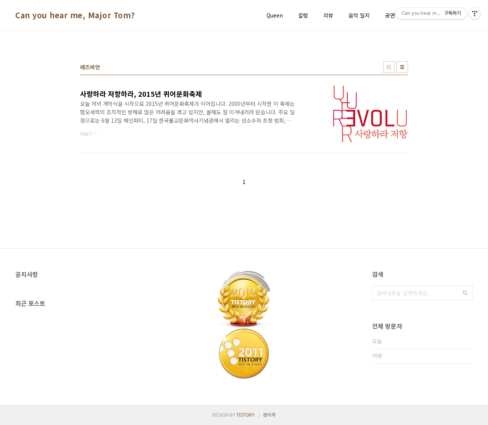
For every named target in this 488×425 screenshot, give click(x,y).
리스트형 (402, 67)
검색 (465, 293)
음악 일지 (359, 15)
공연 (390, 15)
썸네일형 (389, 67)
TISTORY (245, 414)
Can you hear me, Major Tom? (75, 15)
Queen (274, 15)
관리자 (269, 414)
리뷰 (328, 15)
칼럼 (303, 15)
